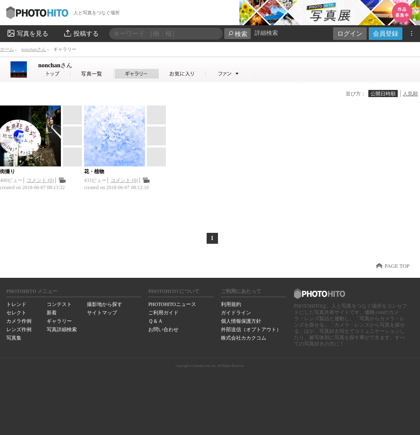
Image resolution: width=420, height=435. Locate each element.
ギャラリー (59, 321)
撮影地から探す (104, 304)
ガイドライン (236, 312)
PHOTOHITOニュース (172, 304)
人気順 (410, 94)
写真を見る (27, 33)
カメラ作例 (19, 321)
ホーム (7, 49)
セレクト (16, 312)
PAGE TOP (397, 266)
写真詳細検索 (62, 329)
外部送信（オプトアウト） (251, 329)
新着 (52, 312)
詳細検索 (266, 33)
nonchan (55, 65)
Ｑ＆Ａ (155, 321)
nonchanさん (33, 49)
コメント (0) (40, 180)
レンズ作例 (19, 329)
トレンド (16, 304)
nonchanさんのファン (228, 74)
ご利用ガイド (163, 312)
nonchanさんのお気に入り (182, 74)
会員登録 (385, 33)
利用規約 (231, 304)
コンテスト (59, 304)
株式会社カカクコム (243, 337)
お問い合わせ (163, 329)
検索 (237, 33)
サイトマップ (102, 312)
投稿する (81, 33)
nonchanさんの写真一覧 (92, 74)
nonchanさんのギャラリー (136, 74)
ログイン (349, 33)
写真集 (13, 337)
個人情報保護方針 (241, 321)
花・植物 (94, 171)
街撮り (7, 171)
